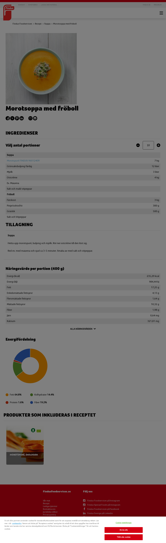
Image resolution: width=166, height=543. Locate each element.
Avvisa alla (124, 530)
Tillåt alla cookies (123, 537)
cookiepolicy (16, 523)
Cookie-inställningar (124, 523)
